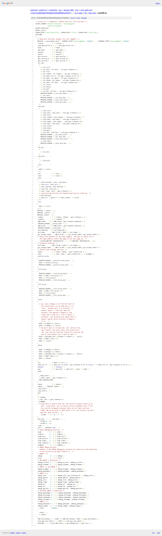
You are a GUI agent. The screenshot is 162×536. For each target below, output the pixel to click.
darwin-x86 (68, 10)
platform (43, 10)
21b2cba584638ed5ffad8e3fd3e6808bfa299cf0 (50, 13)
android (33, 10)
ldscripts (92, 13)
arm (77, 10)
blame (84, 18)
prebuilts (53, 10)
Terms (24, 533)
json (158, 533)
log (78, 18)
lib (85, 13)
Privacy (18, 533)
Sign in (158, 3)
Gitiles (12, 533)
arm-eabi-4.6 (86, 10)
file (72, 18)
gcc (60, 10)
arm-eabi (79, 13)
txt (153, 533)
